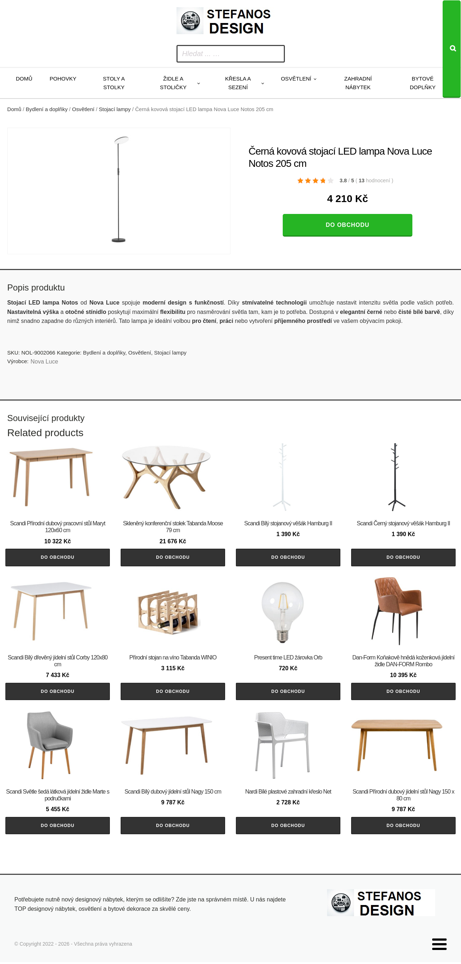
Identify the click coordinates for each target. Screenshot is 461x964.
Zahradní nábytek (358, 83)
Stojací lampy (115, 109)
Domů (24, 79)
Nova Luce (44, 361)
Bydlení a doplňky (47, 109)
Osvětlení (296, 79)
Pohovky (63, 79)
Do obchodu (347, 225)
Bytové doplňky (423, 83)
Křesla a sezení (238, 83)
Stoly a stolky (114, 83)
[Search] (452, 49)
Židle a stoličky (173, 83)
